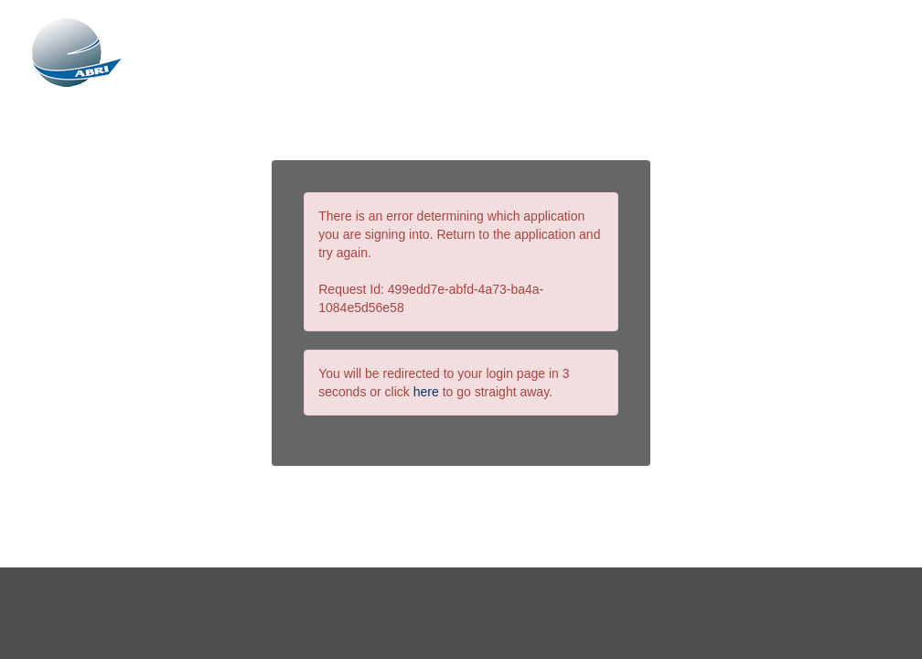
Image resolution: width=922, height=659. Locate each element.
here (426, 391)
